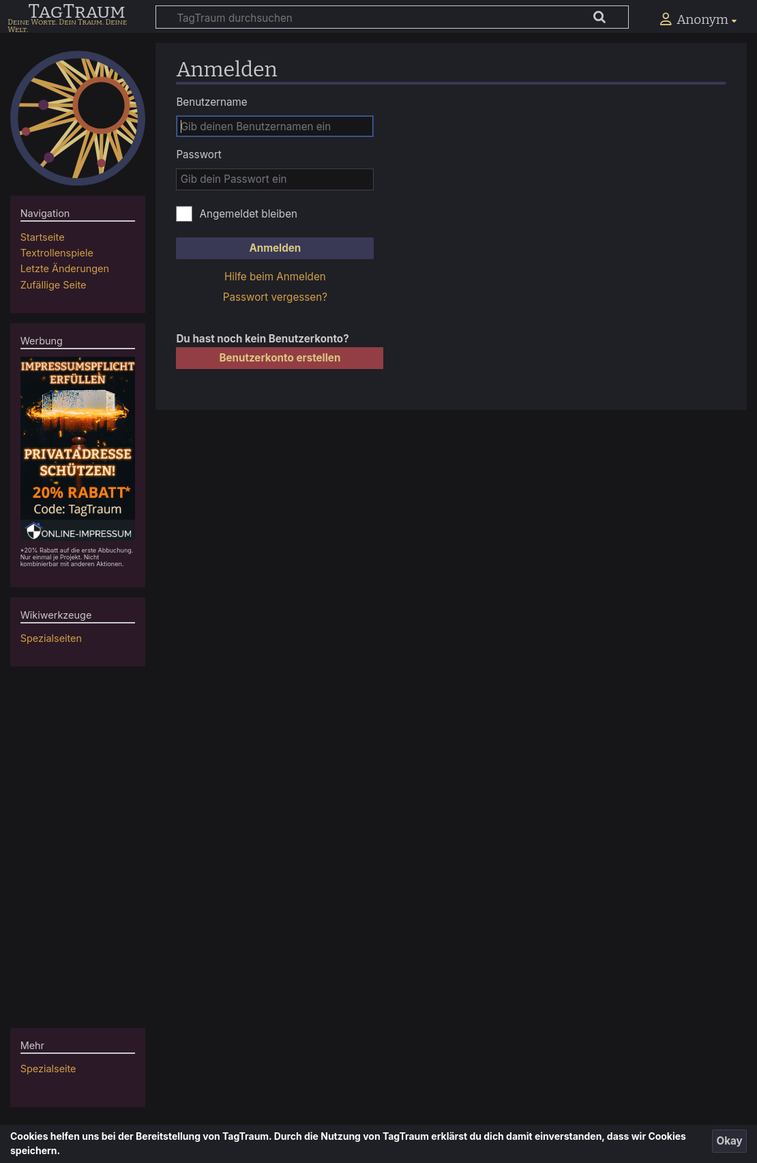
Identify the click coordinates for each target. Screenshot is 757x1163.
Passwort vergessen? (275, 297)
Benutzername (211, 101)
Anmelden (275, 247)
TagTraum (76, 12)
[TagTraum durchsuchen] (392, 17)
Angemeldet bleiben (248, 213)
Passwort (198, 154)
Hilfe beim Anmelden (275, 276)
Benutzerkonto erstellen (279, 357)
